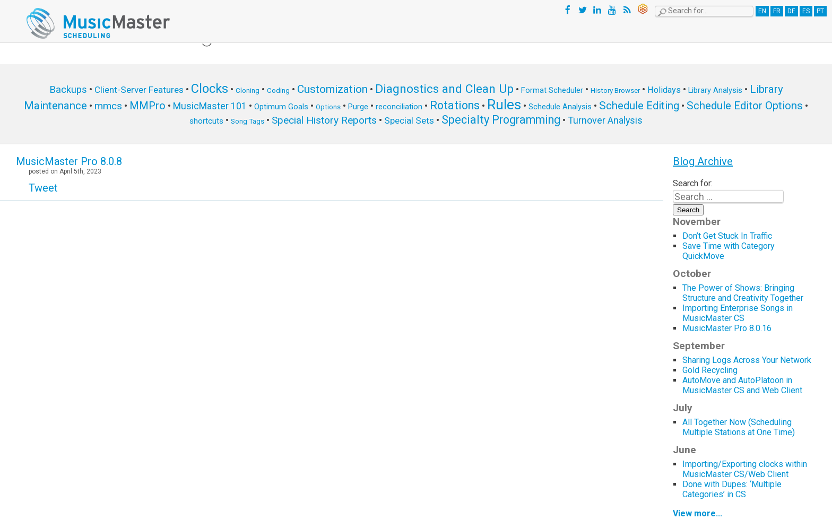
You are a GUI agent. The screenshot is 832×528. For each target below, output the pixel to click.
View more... (697, 513)
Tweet (43, 187)
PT (820, 11)
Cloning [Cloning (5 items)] (247, 90)
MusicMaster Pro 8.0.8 (69, 161)
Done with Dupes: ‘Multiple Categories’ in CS (732, 489)
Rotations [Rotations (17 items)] (455, 105)
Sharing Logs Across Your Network (746, 360)
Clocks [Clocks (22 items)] (209, 88)
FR (777, 11)
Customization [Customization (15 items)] (332, 89)
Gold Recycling (710, 370)
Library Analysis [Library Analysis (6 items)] (715, 90)
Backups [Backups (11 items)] (68, 90)
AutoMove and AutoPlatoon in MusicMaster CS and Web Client (742, 385)
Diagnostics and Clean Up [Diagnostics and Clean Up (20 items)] (444, 89)
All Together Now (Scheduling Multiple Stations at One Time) (738, 427)
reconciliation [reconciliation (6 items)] (399, 106)
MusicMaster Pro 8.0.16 (727, 328)
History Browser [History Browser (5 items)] (615, 90)
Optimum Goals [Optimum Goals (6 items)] (281, 106)
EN (762, 11)
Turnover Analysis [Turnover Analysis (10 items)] (605, 120)
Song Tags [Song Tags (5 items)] (247, 121)
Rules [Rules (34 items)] (504, 104)
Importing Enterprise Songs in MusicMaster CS (737, 313)
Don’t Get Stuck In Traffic (727, 236)
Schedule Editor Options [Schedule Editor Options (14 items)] (745, 105)
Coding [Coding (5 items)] (278, 90)
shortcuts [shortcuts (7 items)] (206, 121)
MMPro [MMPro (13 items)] (147, 106)
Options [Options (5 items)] (328, 107)
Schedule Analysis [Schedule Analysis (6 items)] (560, 106)
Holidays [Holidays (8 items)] (664, 90)
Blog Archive (703, 161)
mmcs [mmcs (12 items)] (108, 106)
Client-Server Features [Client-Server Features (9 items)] (139, 89)
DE (791, 11)
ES (806, 11)
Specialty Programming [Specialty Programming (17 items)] (500, 119)
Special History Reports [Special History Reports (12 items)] (324, 120)
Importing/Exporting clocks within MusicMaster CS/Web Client (744, 469)
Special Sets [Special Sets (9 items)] (409, 120)
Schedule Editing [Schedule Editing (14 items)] (639, 105)
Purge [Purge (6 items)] (358, 106)
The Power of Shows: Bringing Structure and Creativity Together (742, 293)
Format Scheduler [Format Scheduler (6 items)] (552, 90)
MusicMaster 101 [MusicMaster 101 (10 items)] (210, 105)
